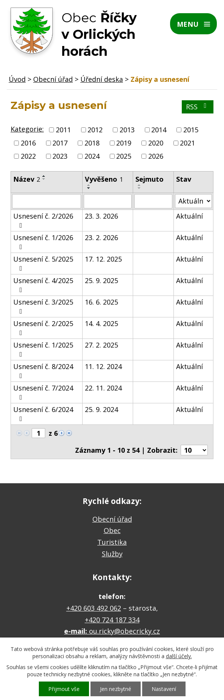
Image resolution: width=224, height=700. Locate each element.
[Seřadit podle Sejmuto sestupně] (139, 188)
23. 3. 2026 (101, 216)
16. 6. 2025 (101, 301)
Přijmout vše (64, 688)
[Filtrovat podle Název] (46, 201)
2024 (92, 156)
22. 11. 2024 (103, 387)
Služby (112, 553)
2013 (127, 129)
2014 (158, 129)
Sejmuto (149, 179)
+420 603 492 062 (93, 608)
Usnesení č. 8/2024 (43, 370)
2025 (123, 156)
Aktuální (189, 216)
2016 (28, 142)
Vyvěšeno (104, 179)
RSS (198, 106)
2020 (155, 142)
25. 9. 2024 (101, 409)
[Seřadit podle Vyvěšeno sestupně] (89, 188)
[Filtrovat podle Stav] (193, 201)
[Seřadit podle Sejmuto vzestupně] (139, 185)
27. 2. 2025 (101, 344)
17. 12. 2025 (103, 258)
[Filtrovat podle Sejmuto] (153, 201)
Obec (112, 530)
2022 (28, 156)
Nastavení (164, 688)
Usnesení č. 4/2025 (43, 284)
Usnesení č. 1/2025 (43, 349)
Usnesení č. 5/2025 (43, 263)
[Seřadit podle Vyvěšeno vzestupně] (89, 185)
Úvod (17, 79)
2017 (60, 142)
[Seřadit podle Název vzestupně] (44, 176)
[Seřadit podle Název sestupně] (44, 179)
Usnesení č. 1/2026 (43, 241)
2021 (187, 142)
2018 (92, 142)
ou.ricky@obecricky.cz (124, 631)
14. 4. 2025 (101, 323)
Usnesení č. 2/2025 (43, 327)
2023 (60, 156)
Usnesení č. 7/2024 (43, 392)
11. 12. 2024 (103, 366)
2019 (123, 142)
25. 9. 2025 (101, 280)
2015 (190, 129)
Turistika (112, 542)
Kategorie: (27, 128)
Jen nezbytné (115, 688)
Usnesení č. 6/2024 (43, 413)
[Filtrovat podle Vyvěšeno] (108, 201)
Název (26, 179)
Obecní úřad (53, 79)
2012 (95, 129)
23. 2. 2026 (101, 237)
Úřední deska (101, 79)
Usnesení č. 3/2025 (43, 306)
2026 (155, 156)
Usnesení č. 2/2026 (43, 220)
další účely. (179, 656)
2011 (63, 129)
